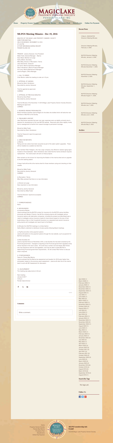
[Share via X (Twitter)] (23, 287)
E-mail (71, 429)
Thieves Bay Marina (39, 429)
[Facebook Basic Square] (80, 397)
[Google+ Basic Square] (85, 397)
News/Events (41, 433)
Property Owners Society (37, 427)
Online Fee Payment (39, 435)
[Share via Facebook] (18, 287)
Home (43, 425)
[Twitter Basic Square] (83, 397)
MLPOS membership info (78, 427)
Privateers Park (40, 431)
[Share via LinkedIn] (27, 287)
